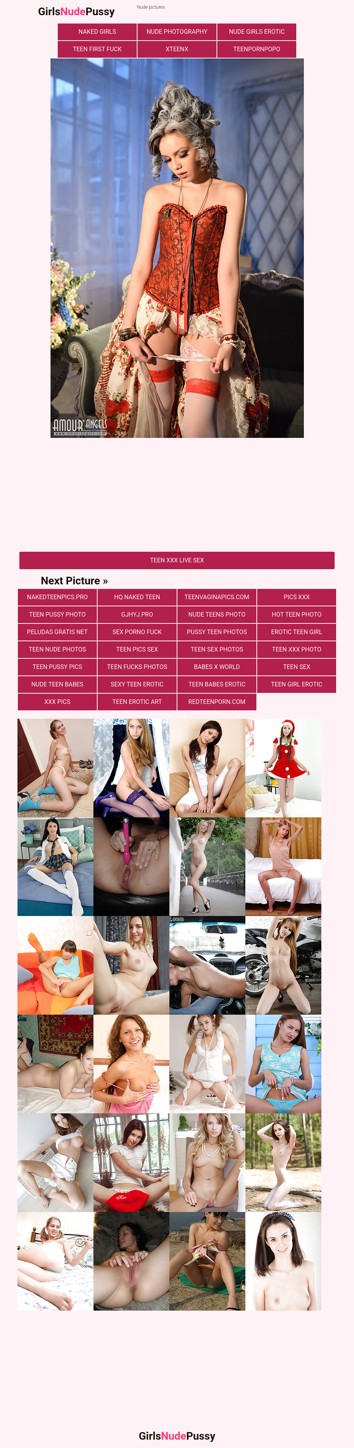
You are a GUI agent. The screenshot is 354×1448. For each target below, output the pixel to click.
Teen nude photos (57, 649)
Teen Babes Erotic (216, 684)
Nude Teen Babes (57, 684)
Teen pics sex (137, 649)
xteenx (177, 49)
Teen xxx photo (296, 649)
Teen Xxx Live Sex (177, 560)
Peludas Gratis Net (57, 632)
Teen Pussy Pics (57, 666)
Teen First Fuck (97, 49)
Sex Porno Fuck (137, 632)
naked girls (97, 31)
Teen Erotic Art (137, 701)
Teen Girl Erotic (296, 684)
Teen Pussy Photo (57, 614)
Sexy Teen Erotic (137, 684)
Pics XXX (297, 597)
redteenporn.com (216, 701)
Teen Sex (296, 666)
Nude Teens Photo (216, 614)
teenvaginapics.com (217, 597)
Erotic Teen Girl (296, 632)
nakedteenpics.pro (57, 597)
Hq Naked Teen (137, 597)
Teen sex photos (217, 649)
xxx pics (57, 701)
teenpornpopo (256, 49)
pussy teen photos (217, 632)
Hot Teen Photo (297, 614)
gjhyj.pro (137, 614)
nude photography (177, 31)
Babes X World (217, 666)
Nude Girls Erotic (257, 31)
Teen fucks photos (137, 666)
